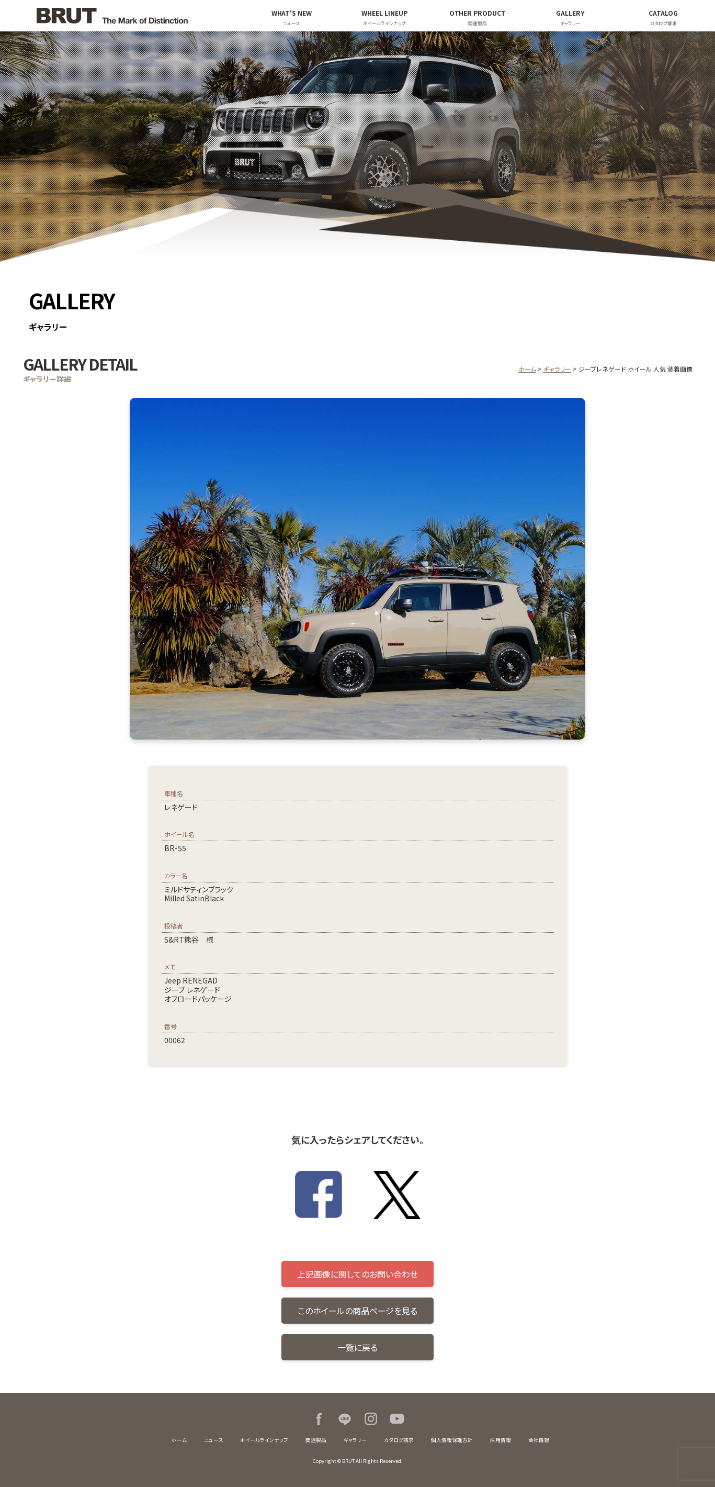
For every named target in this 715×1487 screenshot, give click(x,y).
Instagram (371, 1419)
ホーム (527, 368)
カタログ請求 (399, 1440)
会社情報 (538, 1440)
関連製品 (315, 1440)
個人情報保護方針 (452, 1440)
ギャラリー (557, 368)
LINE (345, 1419)
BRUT (130, 15)
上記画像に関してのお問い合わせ (357, 1274)
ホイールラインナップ (264, 1440)
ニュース (213, 1440)
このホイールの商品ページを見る (357, 1310)
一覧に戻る (357, 1347)
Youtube (397, 1419)
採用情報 (500, 1440)
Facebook (318, 1419)
